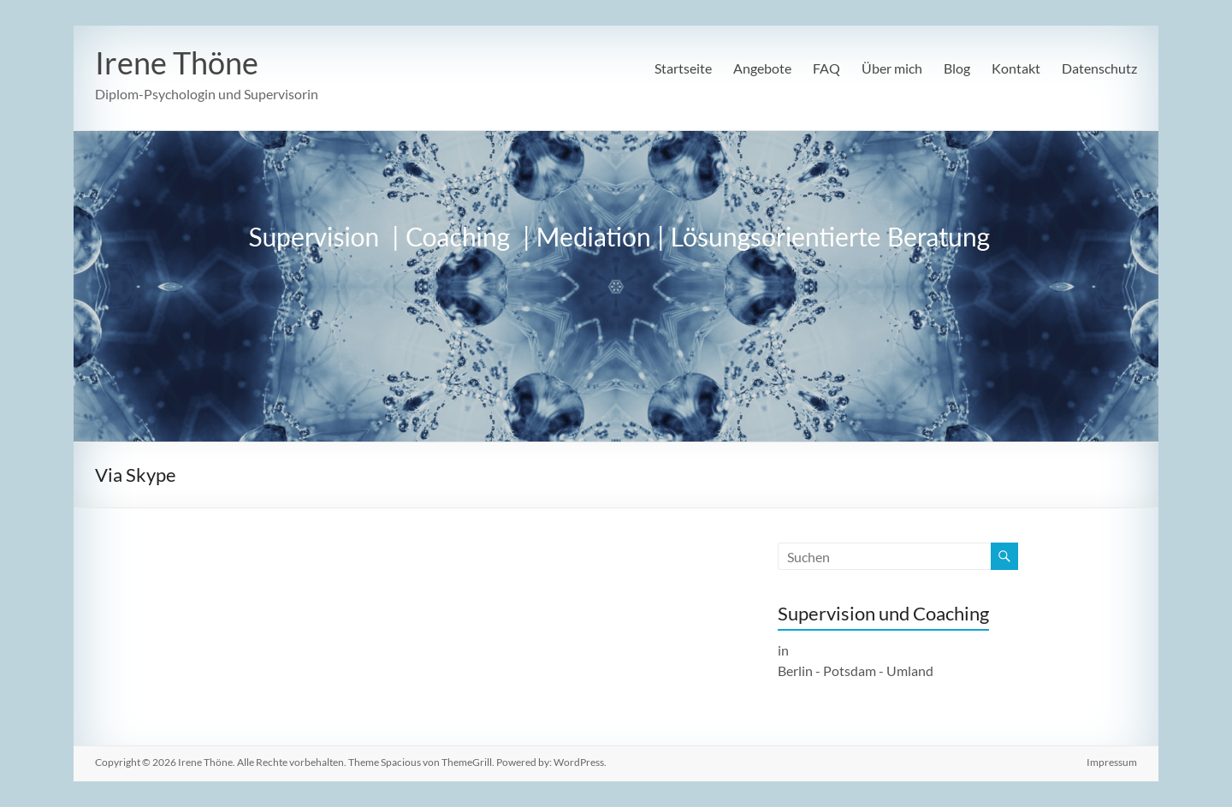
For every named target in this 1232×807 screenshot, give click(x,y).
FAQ (826, 68)
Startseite (683, 68)
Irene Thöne (176, 62)
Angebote (762, 68)
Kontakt (1016, 68)
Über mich (892, 68)
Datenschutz (1099, 68)
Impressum (1112, 762)
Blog (957, 68)
